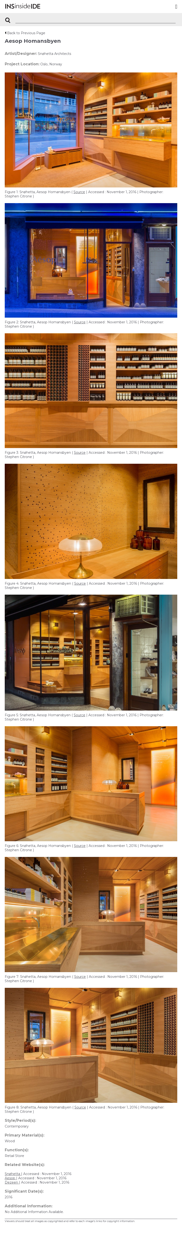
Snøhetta (13, 1174)
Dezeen (12, 1182)
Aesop (10, 1178)
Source (79, 192)
